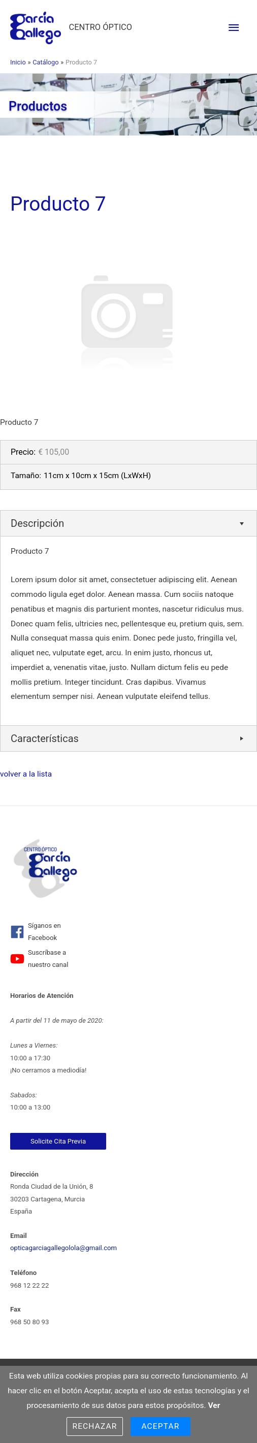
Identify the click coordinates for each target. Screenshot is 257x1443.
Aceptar (160, 1426)
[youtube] (45, 959)
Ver (214, 1405)
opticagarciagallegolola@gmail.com (63, 1248)
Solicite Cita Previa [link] (58, 1141)
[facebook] (45, 932)
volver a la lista (26, 774)
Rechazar (94, 1426)
